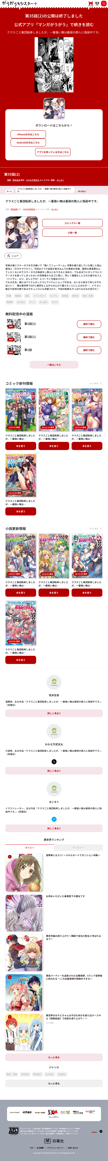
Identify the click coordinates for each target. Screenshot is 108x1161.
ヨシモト (60, 180)
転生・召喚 (88, 295)
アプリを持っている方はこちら (53, 152)
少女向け (62, 1074)
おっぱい (44, 302)
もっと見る (54, 1057)
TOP (31, 1148)
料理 (9, 295)
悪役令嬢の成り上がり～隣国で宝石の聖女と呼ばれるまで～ (73, 937)
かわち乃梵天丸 (32, 180)
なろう (55, 302)
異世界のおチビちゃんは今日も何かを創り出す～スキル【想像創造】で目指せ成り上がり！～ (73, 1017)
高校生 (65, 295)
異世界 (10, 302)
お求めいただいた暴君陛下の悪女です (65, 896)
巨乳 (27, 295)
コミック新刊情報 (19, 383)
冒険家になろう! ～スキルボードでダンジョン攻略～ (73, 855)
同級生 (18, 295)
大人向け (21, 302)
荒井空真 (16, 180)
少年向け (25, 1074)
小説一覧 (72, 232)
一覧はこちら (54, 364)
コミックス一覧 (72, 223)
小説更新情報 (15, 528)
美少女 (75, 295)
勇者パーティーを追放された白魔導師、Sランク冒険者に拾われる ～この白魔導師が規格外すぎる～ (74, 977)
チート (32, 302)
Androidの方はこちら (28, 142)
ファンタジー (40, 295)
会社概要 (40, 1148)
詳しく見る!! (54, 713)
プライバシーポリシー (55, 1148)
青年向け (37, 1074)
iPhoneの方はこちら (28, 134)
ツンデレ (54, 295)
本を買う (20, 446)
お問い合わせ (73, 1148)
